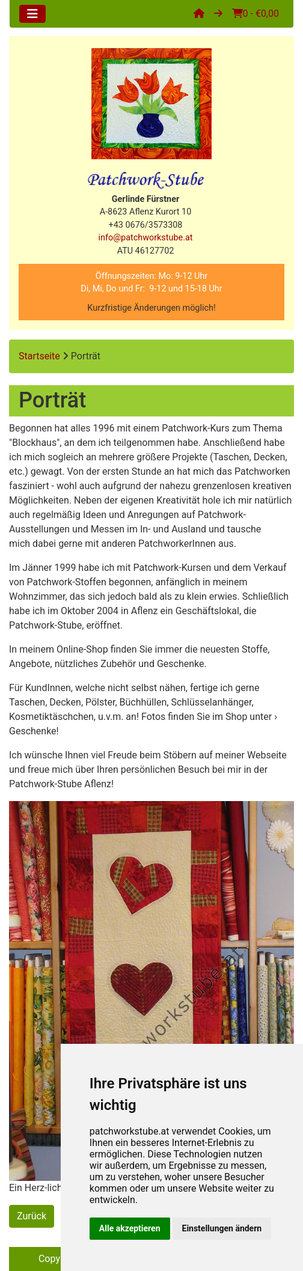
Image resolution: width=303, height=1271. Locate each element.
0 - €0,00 (255, 13)
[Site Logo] (151, 103)
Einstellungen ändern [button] (222, 1228)
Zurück (31, 1216)
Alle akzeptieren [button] (130, 1228)
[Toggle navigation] (32, 14)
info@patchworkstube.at (146, 238)
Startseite (39, 356)
